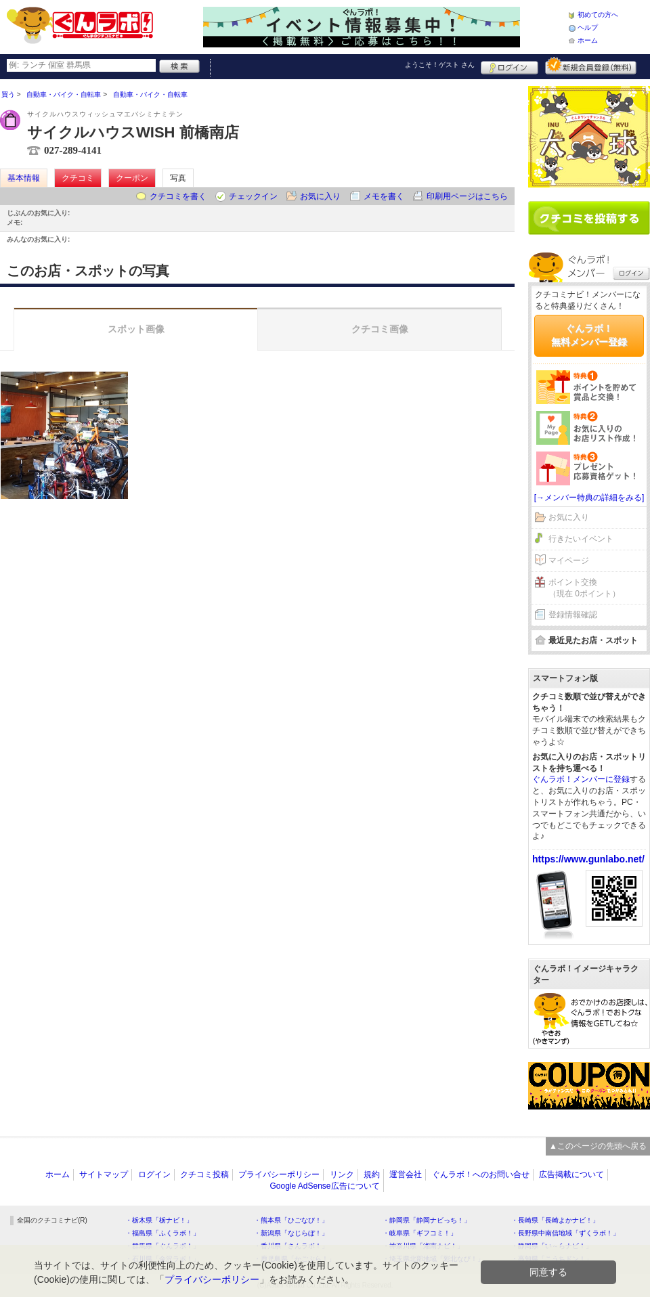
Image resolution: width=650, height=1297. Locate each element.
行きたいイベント (580, 539)
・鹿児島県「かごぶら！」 (294, 1258)
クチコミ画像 (379, 329)
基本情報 (23, 178)
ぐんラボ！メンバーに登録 (581, 779)
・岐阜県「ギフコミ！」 (420, 1233)
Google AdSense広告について (324, 1186)
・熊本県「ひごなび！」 (291, 1220)
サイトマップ (103, 1174)
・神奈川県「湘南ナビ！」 (423, 1246)
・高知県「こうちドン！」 (551, 1258)
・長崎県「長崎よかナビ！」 (555, 1220)
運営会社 (405, 1174)
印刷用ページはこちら (467, 196)
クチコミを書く (178, 196)
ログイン (509, 65)
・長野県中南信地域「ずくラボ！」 (565, 1233)
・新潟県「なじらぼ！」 (291, 1233)
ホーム (588, 40)
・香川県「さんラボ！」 (291, 1246)
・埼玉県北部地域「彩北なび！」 (433, 1258)
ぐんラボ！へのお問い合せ (480, 1174)
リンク (342, 1174)
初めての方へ (598, 14)
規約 (372, 1174)
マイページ (568, 560)
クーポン (132, 178)
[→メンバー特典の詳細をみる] (589, 497)
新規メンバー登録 (590, 65)
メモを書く (384, 196)
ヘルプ (588, 27)
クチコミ (78, 178)
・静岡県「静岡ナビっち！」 (427, 1220)
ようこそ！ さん (440, 64)
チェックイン (253, 196)
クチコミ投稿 (204, 1174)
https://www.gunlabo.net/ (588, 859)
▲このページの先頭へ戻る (598, 1146)
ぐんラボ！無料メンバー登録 (589, 335)
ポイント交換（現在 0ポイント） (584, 587)
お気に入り (320, 196)
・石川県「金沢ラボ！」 (162, 1258)
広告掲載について (571, 1174)
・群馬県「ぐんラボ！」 (162, 1246)
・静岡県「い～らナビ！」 (551, 1246)
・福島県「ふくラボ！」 (162, 1233)
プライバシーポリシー (279, 1174)
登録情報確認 (572, 614)
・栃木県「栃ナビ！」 (159, 1220)
